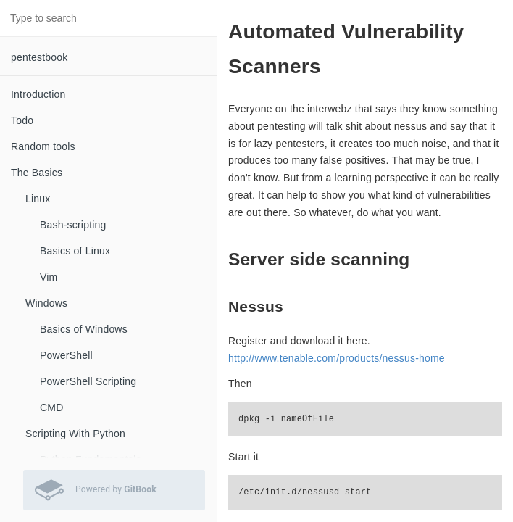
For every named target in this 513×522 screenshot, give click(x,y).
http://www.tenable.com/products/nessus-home (336, 358)
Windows (46, 303)
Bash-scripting (73, 225)
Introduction (38, 94)
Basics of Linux (75, 251)
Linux (37, 198)
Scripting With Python (75, 433)
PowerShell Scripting (88, 381)
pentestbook (39, 57)
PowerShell (66, 355)
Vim (48, 277)
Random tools (43, 146)
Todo (22, 120)
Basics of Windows (84, 329)
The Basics (36, 172)
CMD (51, 407)
